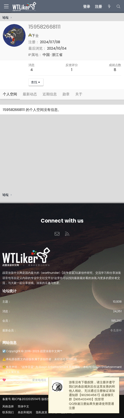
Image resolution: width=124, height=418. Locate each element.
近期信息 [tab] (50, 94)
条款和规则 (25, 412)
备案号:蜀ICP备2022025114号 (21, 399)
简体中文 (23, 406)
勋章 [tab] (66, 94)
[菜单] (6, 6)
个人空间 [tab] (10, 94)
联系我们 (8, 412)
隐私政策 (41, 412)
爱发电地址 (39, 380)
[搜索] (118, 6)
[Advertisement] (62, 155)
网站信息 (9, 342)
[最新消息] (109, 6)
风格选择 (8, 406)
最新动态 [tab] (30, 94)
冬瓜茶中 (116, 330)
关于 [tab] (78, 94)
